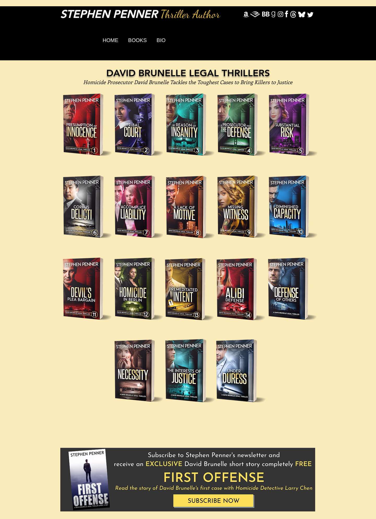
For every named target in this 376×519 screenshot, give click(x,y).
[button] (135, 40)
